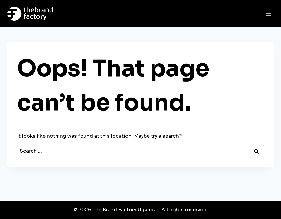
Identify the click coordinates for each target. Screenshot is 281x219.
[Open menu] (268, 13)
